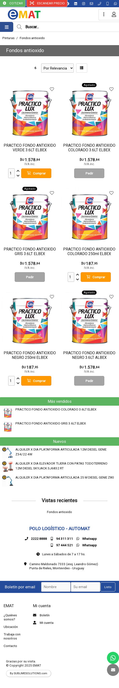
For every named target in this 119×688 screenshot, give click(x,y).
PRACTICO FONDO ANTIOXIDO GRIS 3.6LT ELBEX (50, 423)
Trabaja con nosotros (12, 636)
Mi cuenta (42, 623)
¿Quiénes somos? (10, 617)
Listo (108, 587)
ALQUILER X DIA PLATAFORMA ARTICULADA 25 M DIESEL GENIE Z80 (64, 477)
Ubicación (11, 627)
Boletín (41, 615)
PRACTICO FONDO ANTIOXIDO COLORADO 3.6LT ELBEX (56, 409)
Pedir (89, 173)
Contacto (10, 646)
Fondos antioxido (32, 38)
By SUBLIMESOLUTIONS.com (28, 673)
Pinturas (8, 38)
